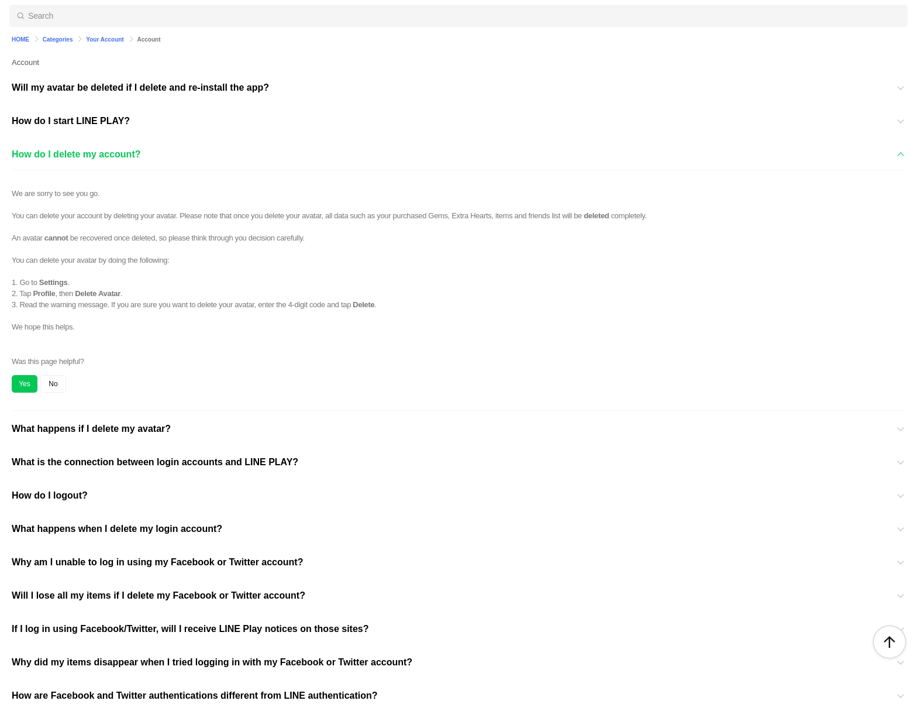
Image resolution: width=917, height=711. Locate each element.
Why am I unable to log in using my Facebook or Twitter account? (157, 562)
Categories (58, 39)
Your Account (104, 39)
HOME (20, 39)
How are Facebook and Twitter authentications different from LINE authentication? (195, 695)
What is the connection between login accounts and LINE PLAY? (155, 462)
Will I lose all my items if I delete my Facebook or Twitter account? (158, 595)
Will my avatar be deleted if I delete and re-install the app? (140, 87)
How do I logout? (50, 495)
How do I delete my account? (76, 154)
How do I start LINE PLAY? (71, 121)
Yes (24, 384)
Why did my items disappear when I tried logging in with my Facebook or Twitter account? (212, 662)
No (53, 384)
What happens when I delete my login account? (117, 529)
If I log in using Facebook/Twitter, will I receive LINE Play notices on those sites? (190, 629)
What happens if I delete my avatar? (91, 429)
